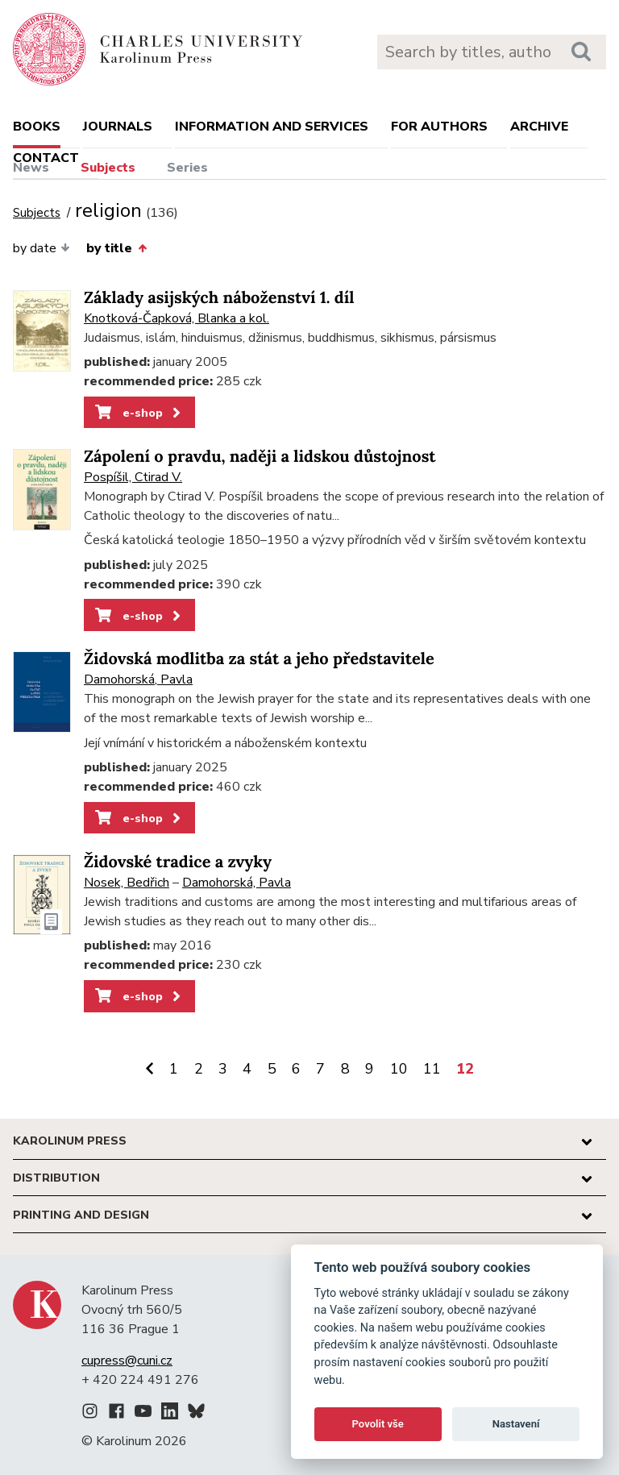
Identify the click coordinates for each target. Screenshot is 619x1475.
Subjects (108, 168)
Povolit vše (378, 1424)
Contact (46, 158)
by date (41, 248)
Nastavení (516, 1424)
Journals (117, 126)
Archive (539, 126)
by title (116, 248)
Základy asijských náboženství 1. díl (219, 298)
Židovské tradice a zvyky (178, 862)
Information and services (271, 126)
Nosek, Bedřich (126, 882)
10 (399, 1068)
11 (432, 1068)
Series (187, 168)
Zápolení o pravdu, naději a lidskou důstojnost (260, 457)
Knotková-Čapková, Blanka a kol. (176, 318)
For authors (439, 126)
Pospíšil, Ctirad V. (133, 477)
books (36, 126)
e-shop (139, 413)
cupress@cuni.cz (126, 1360)
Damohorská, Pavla (138, 679)
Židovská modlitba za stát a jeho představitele (259, 659)
